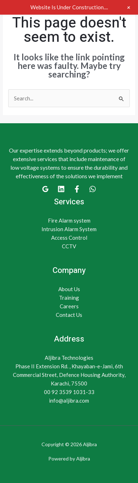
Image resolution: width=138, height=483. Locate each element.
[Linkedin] (61, 189)
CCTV (69, 246)
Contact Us (69, 315)
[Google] (45, 189)
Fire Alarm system (69, 220)
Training (69, 297)
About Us (69, 289)
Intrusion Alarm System (69, 229)
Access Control (69, 237)
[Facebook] (76, 189)
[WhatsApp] (92, 189)
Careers (69, 306)
